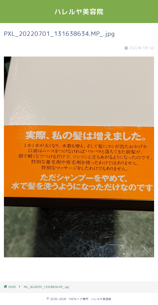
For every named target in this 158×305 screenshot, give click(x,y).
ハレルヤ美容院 (79, 11)
